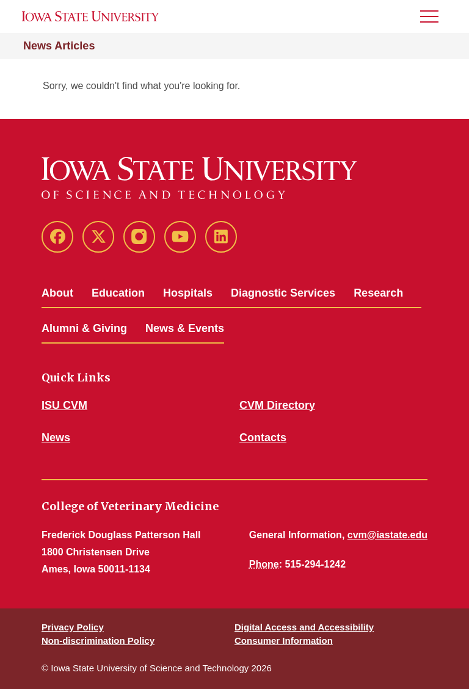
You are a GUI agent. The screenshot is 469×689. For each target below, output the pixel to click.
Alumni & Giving (84, 328)
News (56, 437)
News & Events (184, 328)
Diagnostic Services (283, 293)
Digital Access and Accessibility (304, 627)
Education (118, 293)
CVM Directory (277, 405)
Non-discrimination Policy (98, 640)
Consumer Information (283, 640)
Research (378, 293)
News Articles (59, 46)
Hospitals (188, 293)
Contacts (262, 437)
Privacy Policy (73, 627)
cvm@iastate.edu (387, 535)
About (57, 293)
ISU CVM (64, 405)
